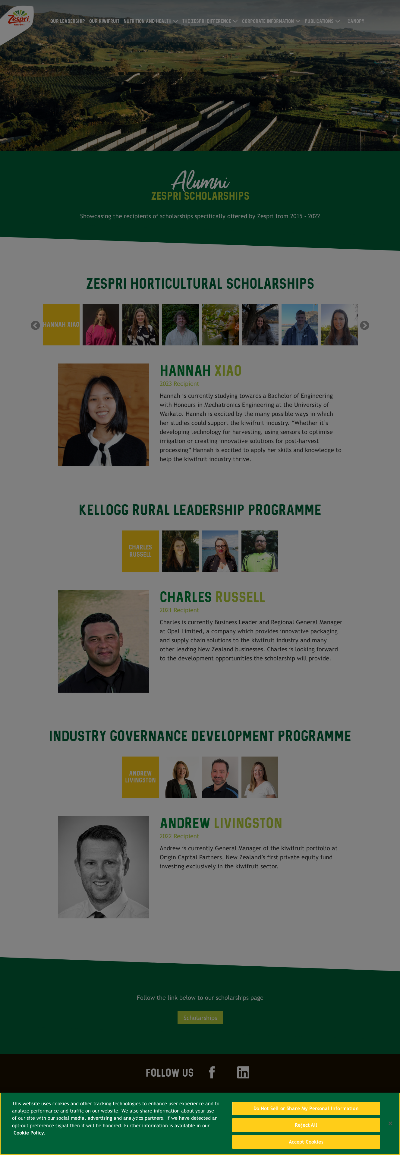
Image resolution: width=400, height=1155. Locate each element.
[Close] (390, 1127)
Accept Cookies (306, 1146)
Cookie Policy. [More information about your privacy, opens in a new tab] (29, 1137)
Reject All (306, 1129)
